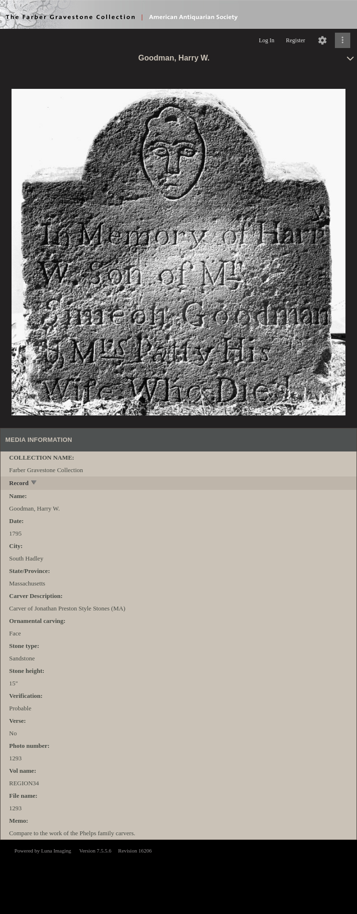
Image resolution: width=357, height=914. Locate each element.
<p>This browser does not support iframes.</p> (178, 876)
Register (295, 40)
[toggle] (34, 483)
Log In (266, 40)
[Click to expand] (342, 40)
